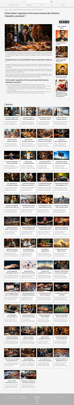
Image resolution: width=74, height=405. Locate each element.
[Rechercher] (35, 1)
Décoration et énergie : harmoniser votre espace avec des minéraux (45, 120)
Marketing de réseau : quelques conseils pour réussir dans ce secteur (28, 294)
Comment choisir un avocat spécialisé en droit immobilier (28, 119)
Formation (29, 5)
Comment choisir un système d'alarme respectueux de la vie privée (61, 120)
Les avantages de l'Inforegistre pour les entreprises (12, 272)
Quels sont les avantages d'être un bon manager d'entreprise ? (45, 338)
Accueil (6, 9)
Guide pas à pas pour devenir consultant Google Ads (12, 250)
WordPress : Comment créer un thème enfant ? (61, 77)
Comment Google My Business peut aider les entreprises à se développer (11, 208)
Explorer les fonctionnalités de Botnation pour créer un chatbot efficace (28, 164)
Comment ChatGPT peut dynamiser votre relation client (45, 163)
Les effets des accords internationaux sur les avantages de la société (45, 207)
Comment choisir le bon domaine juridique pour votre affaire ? (12, 119)
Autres (63, 5)
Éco (42, 5)
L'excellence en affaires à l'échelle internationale (61, 294)
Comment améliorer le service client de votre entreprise (28, 316)
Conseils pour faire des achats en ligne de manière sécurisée (45, 294)
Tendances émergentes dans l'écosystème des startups (61, 229)
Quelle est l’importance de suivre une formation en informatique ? (45, 141)
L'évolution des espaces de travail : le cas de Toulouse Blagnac (28, 207)
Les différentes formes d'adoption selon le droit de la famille (45, 185)
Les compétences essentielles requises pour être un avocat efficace (12, 186)
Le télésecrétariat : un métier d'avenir (61, 250)
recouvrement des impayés (35, 76)
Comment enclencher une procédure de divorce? (61, 338)
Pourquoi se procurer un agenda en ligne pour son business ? (61, 60)
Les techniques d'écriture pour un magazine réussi (12, 316)
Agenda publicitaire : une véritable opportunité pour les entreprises (45, 317)
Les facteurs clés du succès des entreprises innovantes (61, 163)
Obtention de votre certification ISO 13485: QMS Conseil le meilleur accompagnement (62, 94)
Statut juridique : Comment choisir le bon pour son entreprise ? (28, 360)
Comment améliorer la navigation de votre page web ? (61, 360)
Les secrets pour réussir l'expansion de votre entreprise (45, 229)
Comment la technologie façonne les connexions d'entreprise (62, 141)
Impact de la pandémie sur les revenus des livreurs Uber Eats (61, 316)
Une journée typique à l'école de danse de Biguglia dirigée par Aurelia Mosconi (12, 164)
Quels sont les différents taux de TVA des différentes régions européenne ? (12, 383)
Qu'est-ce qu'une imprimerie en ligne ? (28, 337)
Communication (13, 5)
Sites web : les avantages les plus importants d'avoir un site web (12, 360)
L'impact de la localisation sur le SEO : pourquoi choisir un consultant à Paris (45, 273)
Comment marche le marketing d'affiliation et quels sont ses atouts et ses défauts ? (12, 339)
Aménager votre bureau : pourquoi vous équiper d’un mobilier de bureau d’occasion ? (28, 383)
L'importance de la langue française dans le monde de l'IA (12, 229)
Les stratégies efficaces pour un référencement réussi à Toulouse (12, 294)
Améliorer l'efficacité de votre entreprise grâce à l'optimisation (61, 272)
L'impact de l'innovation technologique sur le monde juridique (61, 185)
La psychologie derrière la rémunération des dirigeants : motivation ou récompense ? (28, 229)
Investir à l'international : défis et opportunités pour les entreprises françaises (62, 208)
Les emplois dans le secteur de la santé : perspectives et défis (28, 250)
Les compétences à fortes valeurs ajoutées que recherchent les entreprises (45, 361)
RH (52, 5)
